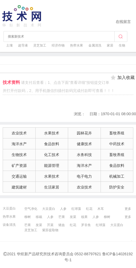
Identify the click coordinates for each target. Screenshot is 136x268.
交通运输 (19, 176)
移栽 (39, 217)
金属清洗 (94, 45)
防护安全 (116, 187)
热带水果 (76, 45)
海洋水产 (19, 144)
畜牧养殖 (116, 133)
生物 (122, 45)
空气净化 (30, 209)
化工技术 (51, 155)
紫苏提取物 (50, 230)
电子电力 (84, 176)
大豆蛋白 (9, 208)
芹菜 (50, 225)
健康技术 (84, 144)
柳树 (27, 217)
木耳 (100, 209)
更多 (128, 209)
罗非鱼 (86, 225)
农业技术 (19, 133)
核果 (84, 217)
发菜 (73, 217)
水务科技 (84, 155)
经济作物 (58, 45)
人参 (63, 209)
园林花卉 (84, 133)
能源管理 (51, 165)
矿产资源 (19, 165)
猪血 (61, 225)
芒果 (61, 217)
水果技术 (51, 133)
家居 (110, 45)
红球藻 (76, 209)
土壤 (9, 45)
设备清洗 (9, 225)
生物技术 (19, 155)
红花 (89, 209)
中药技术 (116, 144)
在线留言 (123, 21)
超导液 (23, 45)
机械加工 (116, 176)
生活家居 (51, 187)
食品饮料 (51, 144)
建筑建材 (19, 187)
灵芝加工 (39, 45)
